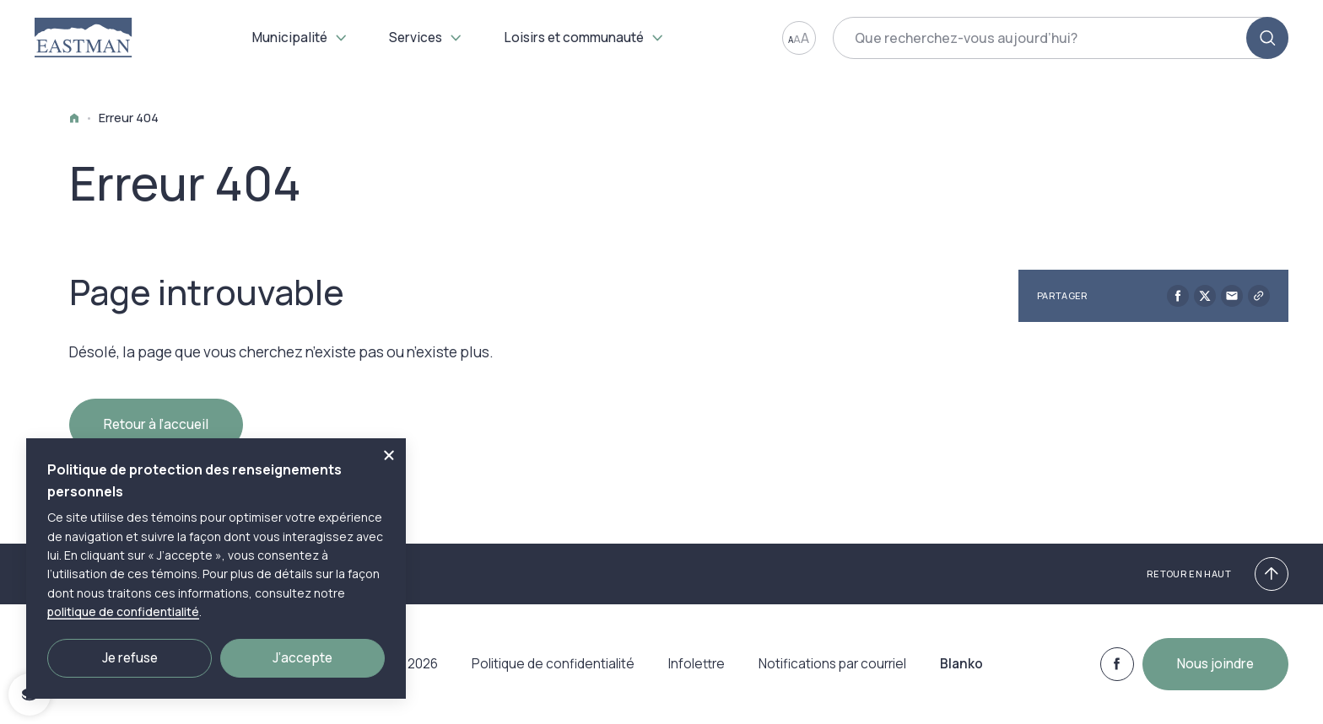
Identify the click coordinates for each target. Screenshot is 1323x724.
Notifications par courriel (832, 672)
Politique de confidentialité (553, 672)
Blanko (961, 672)
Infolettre (696, 672)
